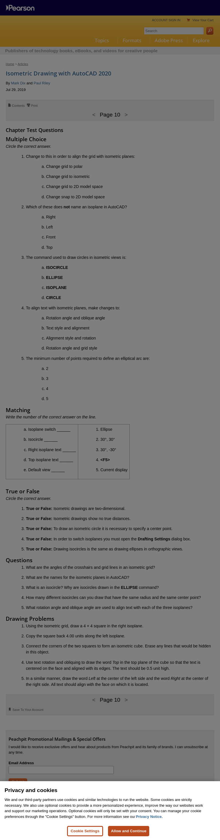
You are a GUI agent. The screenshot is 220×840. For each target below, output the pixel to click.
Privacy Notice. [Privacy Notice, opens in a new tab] (149, 816)
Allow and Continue (128, 831)
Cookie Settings (85, 831)
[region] (110, 810)
